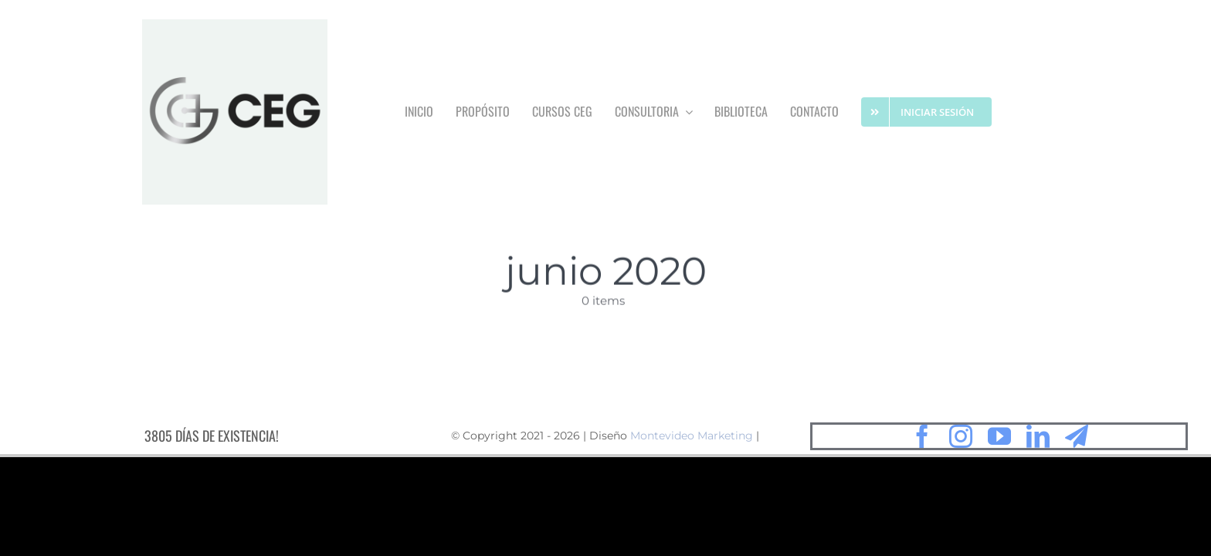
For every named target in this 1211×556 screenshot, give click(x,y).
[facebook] (922, 439)
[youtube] (999, 439)
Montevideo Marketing (691, 439)
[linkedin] (1038, 439)
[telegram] (1076, 439)
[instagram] (960, 439)
